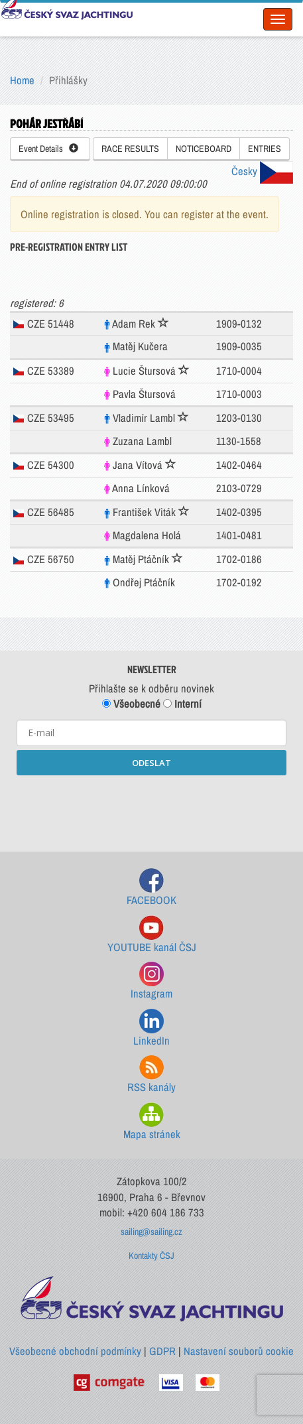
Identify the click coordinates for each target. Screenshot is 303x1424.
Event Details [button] (48, 149)
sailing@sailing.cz (151, 1232)
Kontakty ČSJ (151, 1256)
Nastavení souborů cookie (239, 1351)
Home (22, 80)
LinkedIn (151, 1028)
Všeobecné (131, 703)
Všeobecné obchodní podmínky (75, 1351)
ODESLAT (151, 763)
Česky (262, 171)
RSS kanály (151, 1074)
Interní (182, 703)
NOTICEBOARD (203, 149)
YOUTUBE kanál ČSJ (151, 934)
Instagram (151, 981)
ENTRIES (264, 149)
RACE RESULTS (130, 149)
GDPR (162, 1351)
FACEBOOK (151, 887)
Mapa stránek (151, 1121)
